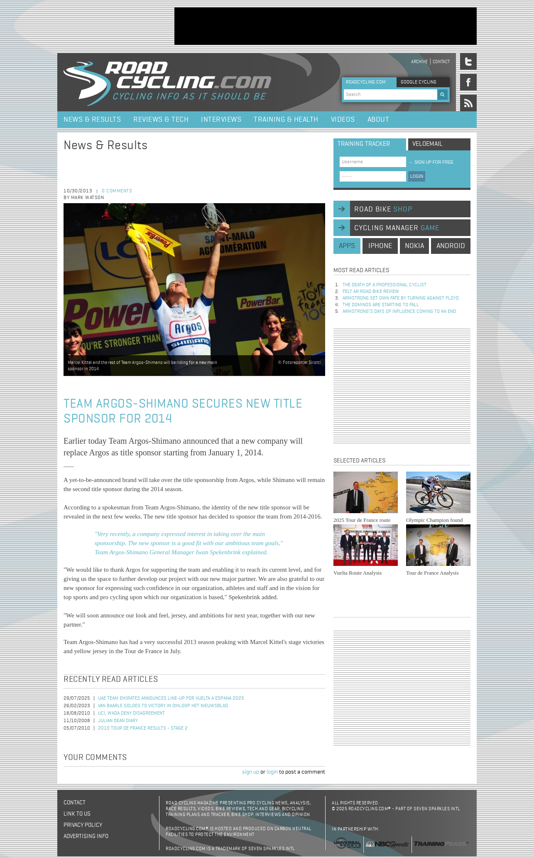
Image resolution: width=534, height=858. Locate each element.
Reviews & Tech (161, 119)
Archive (419, 61)
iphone (380, 246)
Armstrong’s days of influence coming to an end (399, 311)
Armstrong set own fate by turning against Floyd (401, 298)
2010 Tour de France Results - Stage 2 (143, 728)
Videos (343, 119)
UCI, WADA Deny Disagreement (131, 713)
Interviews (221, 119)
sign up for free (430, 162)
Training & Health (286, 119)
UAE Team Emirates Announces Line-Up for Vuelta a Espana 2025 (171, 698)
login (272, 772)
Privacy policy (83, 825)
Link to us (77, 814)
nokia (414, 246)
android (450, 246)
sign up (250, 772)
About (378, 119)
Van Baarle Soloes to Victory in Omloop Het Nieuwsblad (163, 705)
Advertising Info (86, 836)
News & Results (92, 119)
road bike (383, 209)
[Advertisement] (325, 26)
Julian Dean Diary (118, 720)
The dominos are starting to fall (381, 304)
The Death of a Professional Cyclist (384, 285)
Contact (441, 61)
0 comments (117, 191)
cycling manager (396, 228)
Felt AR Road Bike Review (371, 291)
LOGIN (416, 176)
